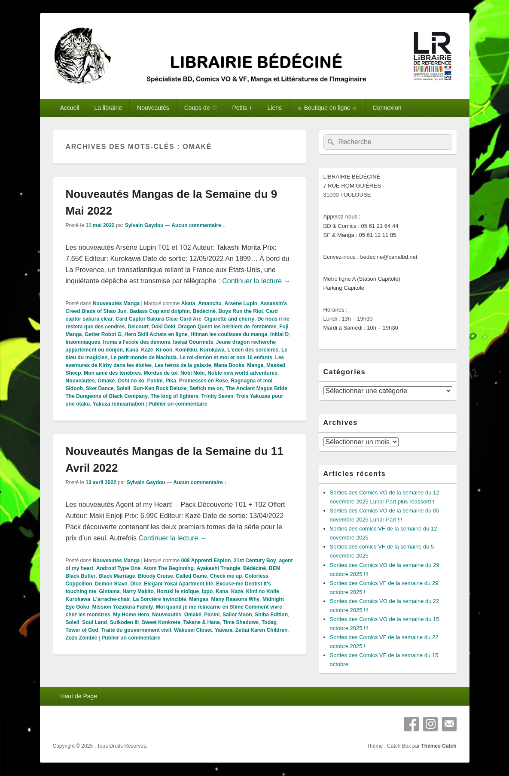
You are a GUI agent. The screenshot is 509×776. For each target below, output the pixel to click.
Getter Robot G (103, 334)
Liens (275, 107)
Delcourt (138, 327)
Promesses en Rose (203, 381)
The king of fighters (174, 396)
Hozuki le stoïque (178, 591)
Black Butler (81, 576)
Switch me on (205, 388)
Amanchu (210, 303)
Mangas (198, 599)
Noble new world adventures (242, 373)
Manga (255, 365)
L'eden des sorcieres (252, 350)
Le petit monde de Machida (143, 358)
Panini (155, 381)
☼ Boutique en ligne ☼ (327, 107)
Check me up (226, 576)
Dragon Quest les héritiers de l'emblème (227, 327)
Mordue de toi (161, 373)
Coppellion (79, 584)
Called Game (191, 576)
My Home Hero (131, 615)
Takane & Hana (201, 622)
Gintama (109, 591)
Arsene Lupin (240, 303)
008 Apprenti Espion (206, 561)
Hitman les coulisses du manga (228, 334)
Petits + (242, 107)
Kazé (147, 350)
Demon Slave (111, 584)
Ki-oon (164, 350)
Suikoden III (124, 622)
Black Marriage (116, 576)
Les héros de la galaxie (183, 365)
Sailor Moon (237, 615)
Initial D (279, 334)
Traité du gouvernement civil (136, 630)
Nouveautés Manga (116, 303)
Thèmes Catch (438, 746)
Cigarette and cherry (229, 319)
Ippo (207, 591)
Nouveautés (153, 107)
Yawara (223, 630)
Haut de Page (78, 696)
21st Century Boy (255, 561)
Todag (269, 622)
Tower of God (82, 630)
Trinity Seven (217, 396)
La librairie (108, 107)
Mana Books (229, 365)
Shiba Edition (271, 615)
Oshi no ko (131, 381)
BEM (274, 568)
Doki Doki (163, 327)
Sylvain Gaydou (144, 225)
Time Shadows (240, 622)
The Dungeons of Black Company (107, 396)
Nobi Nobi (192, 373)
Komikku (186, 350)
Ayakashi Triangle (219, 568)
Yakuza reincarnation (118, 404)
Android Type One (118, 568)
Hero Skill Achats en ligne (156, 334)
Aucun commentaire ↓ (198, 225)
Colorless (256, 576)
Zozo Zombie (82, 638)
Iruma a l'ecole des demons (136, 342)
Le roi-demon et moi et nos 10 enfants (226, 358)
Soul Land (94, 622)
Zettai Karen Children (261, 630)
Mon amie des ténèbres (112, 373)
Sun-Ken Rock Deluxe (160, 388)
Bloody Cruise (155, 576)
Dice (135, 584)
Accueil (69, 107)
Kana (132, 350)
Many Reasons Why (235, 599)
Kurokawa (212, 350)
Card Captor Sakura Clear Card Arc (158, 319)
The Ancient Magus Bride (256, 388)
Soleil (123, 388)
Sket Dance (100, 388)
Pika (170, 381)
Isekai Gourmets (193, 342)
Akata (188, 303)
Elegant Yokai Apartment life (178, 584)
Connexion (387, 107)
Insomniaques (83, 342)
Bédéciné (204, 311)
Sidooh (74, 388)
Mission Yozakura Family (122, 607)
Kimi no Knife (262, 591)
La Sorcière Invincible (159, 599)
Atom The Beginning (168, 568)
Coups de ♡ (200, 107)
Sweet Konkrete (161, 622)
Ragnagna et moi (251, 381)
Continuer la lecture (256, 281)
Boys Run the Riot (241, 311)
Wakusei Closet (193, 630)
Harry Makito (138, 591)
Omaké (106, 381)
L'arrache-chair (111, 599)
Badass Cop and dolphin (159, 311)
